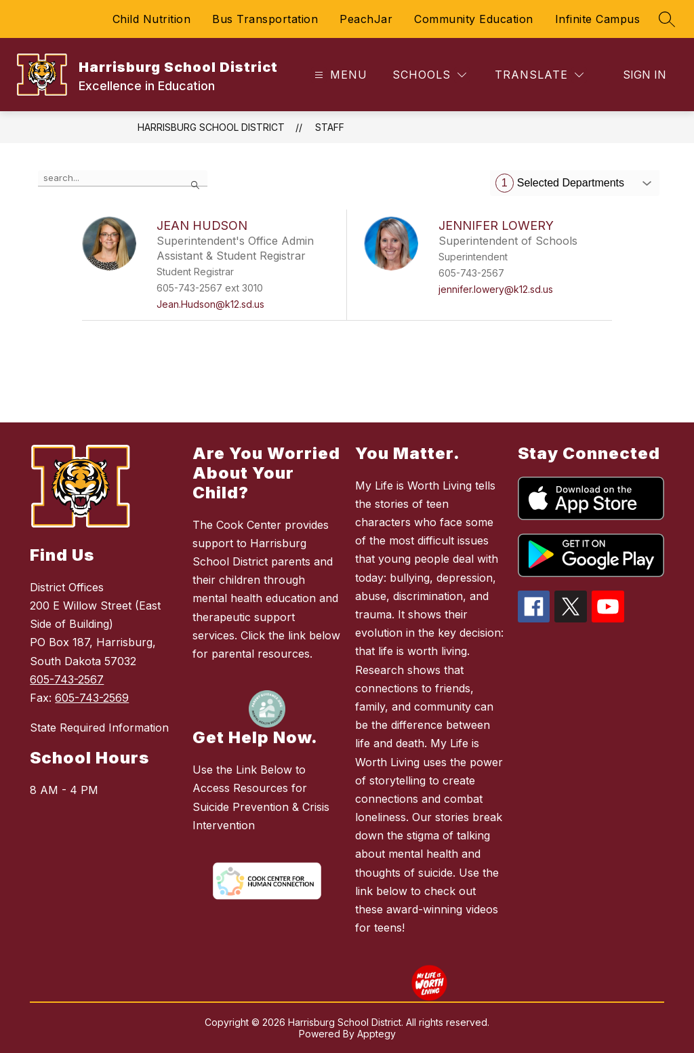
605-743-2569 (92, 697)
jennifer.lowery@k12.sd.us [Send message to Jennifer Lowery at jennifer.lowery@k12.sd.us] (495, 289)
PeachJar (366, 19)
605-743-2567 (67, 679)
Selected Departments (559, 183)
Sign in (644, 74)
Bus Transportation (265, 19)
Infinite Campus (597, 19)
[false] (122, 178)
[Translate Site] (539, 74)
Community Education (473, 19)
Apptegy (376, 1033)
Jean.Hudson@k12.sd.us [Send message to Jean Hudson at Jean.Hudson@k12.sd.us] (210, 304)
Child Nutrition (152, 19)
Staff (329, 127)
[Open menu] (339, 74)
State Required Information (99, 727)
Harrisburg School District (211, 127)
